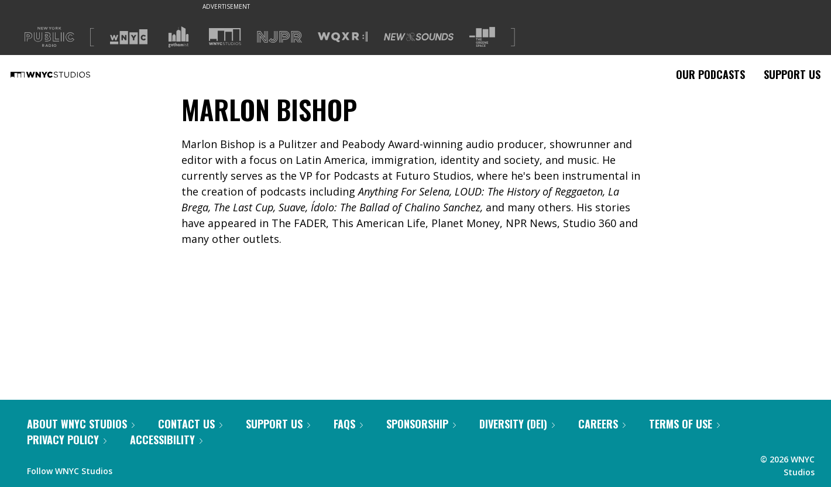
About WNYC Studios (81, 423)
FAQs (348, 423)
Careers (602, 423)
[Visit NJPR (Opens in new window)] (279, 37)
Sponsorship (421, 423)
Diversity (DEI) (517, 423)
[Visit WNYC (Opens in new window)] (128, 36)
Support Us (792, 74)
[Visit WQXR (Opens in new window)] (343, 37)
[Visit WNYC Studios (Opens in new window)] (225, 36)
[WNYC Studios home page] (65, 74)
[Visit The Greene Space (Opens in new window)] (482, 37)
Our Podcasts (710, 74)
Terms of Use (684, 423)
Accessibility (166, 439)
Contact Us (190, 423)
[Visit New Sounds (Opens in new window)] (419, 37)
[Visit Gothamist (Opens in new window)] (178, 36)
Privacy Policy (67, 439)
